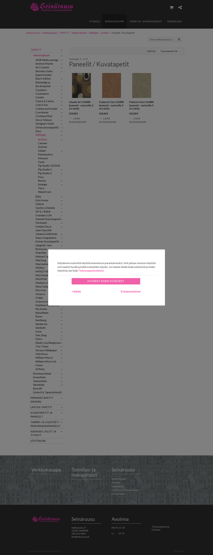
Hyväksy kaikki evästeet (106, 281)
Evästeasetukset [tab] (130, 291)
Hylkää (77, 291)
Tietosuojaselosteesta (91, 270)
